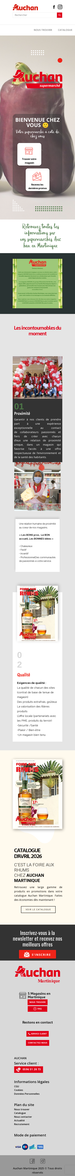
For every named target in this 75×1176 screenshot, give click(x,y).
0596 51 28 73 (28, 1069)
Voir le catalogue (38, 909)
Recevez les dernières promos (37, 180)
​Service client (37, 1033)
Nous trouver (43, 30)
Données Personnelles (27, 1093)
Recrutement (21, 1124)
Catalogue (20, 1113)
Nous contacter (23, 1116)
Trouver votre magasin (29, 154)
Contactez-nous (37, 1042)
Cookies (18, 1090)
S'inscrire (37, 954)
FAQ (37, 1009)
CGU (16, 1086)
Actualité (19, 1120)
